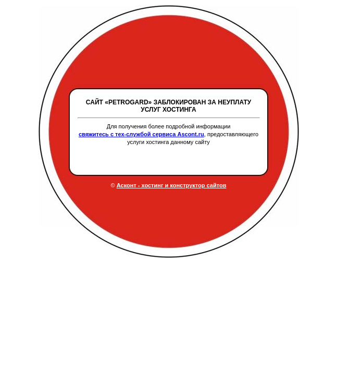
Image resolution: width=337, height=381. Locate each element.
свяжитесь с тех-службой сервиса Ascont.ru (141, 134)
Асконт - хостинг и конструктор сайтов (172, 185)
